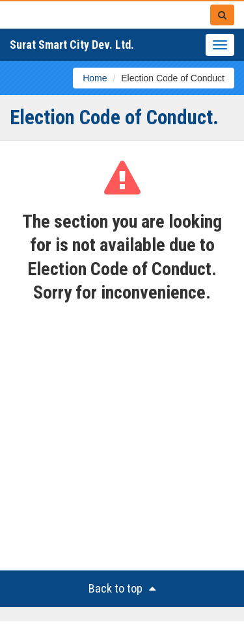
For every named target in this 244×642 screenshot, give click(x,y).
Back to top (122, 588)
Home (95, 78)
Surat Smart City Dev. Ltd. (72, 44)
